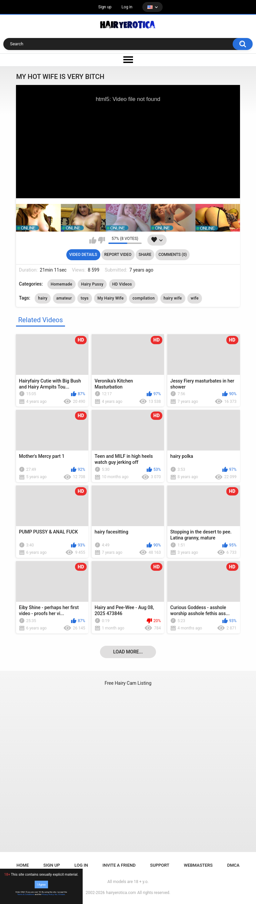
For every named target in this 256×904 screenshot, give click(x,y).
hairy (42, 298)
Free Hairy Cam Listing (128, 683)
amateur (64, 298)
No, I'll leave (60, 894)
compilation (143, 298)
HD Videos (122, 284)
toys (85, 298)
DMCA (233, 865)
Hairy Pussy (92, 284)
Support (159, 865)
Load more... (128, 651)
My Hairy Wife (110, 298)
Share (145, 254)
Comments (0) (172, 254)
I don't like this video (101, 240)
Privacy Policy (48, 894)
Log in (127, 7)
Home (23, 865)
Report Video (117, 254)
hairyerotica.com (121, 892)
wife (195, 298)
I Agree (41, 884)
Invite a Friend (119, 865)
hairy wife (173, 298)
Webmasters (198, 865)
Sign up (105, 7)
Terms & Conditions (25, 894)
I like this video (92, 240)
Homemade (61, 284)
